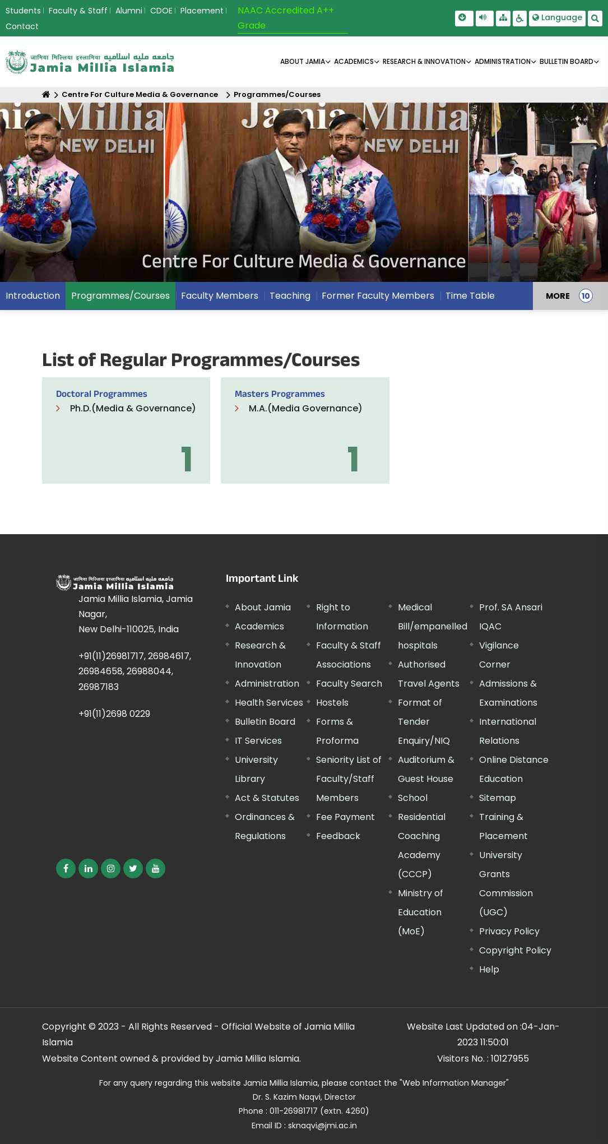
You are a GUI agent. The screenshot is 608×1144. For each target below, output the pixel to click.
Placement (202, 10)
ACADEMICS (354, 61)
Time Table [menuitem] (470, 295)
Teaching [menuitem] (290, 295)
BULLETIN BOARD (566, 61)
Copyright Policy (515, 950)
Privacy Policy (509, 931)
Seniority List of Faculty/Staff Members (349, 778)
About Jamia (302, 61)
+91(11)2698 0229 (114, 713)
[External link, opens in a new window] (66, 868)
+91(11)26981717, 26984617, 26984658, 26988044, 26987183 (134, 671)
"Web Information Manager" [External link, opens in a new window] (454, 1083)
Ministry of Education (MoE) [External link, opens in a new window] (420, 912)
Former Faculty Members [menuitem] (378, 295)
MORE (558, 296)
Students (23, 10)
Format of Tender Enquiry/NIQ (424, 721)
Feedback (338, 836)
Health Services (269, 702)
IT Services (258, 740)
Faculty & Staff (78, 10)
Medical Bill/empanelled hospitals (432, 626)
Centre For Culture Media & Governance (140, 94)
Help (489, 969)
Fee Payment (345, 816)
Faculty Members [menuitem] (219, 295)
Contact (22, 26)
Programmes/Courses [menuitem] (120, 295)
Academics (259, 626)
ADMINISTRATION (503, 61)
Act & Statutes (267, 797)
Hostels (332, 702)
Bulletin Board (265, 721)
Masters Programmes (280, 395)
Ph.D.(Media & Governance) (133, 408)
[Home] (46, 94)
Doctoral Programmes (101, 395)
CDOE (161, 10)
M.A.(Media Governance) (306, 408)
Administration (267, 683)
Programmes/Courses (277, 94)
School (413, 797)
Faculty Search (349, 683)
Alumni (128, 10)
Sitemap (497, 797)
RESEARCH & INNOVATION (424, 61)
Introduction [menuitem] (33, 295)
